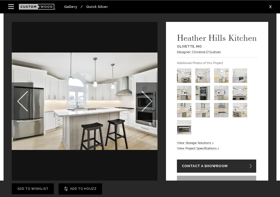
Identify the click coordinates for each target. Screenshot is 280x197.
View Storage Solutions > (195, 143)
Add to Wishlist (32, 189)
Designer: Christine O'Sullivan (199, 52)
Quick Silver (97, 7)
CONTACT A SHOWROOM (205, 166)
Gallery (70, 7)
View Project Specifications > (198, 148)
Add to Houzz (80, 189)
